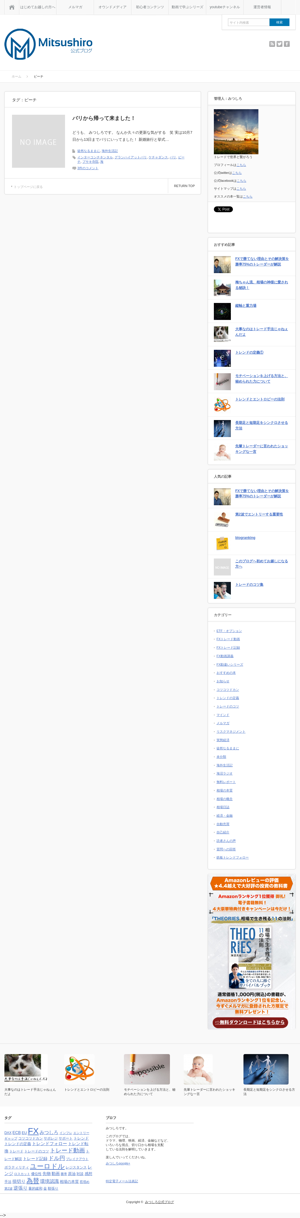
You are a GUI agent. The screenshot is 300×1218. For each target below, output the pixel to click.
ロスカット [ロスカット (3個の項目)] (22, 1174)
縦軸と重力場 (245, 306)
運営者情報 (262, 7)
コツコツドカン (228, 689)
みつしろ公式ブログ (159, 1202)
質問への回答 (226, 849)
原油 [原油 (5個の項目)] (72, 1173)
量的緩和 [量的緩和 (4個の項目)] (35, 1188)
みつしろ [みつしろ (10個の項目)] (49, 1132)
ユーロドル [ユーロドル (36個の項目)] (47, 1166)
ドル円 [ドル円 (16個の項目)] (56, 1158)
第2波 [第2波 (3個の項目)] (8, 1188)
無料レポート (226, 782)
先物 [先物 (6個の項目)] (46, 1173)
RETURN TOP (184, 186)
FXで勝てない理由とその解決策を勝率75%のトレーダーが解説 (262, 261)
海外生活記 (110, 151)
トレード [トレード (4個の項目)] (16, 1151)
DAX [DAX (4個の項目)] (7, 1133)
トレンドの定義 (228, 698)
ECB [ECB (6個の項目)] (17, 1132)
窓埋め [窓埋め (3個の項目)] (84, 1181)
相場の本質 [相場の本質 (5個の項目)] (69, 1181)
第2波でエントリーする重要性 (259, 514)
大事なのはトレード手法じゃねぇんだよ (261, 332)
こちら (241, 165)
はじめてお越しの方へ (37, 7)
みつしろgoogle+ (118, 1163)
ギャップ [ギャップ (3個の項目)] (10, 1138)
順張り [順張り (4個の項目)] (53, 1188)
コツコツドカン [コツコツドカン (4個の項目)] (30, 1138)
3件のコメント (87, 168)
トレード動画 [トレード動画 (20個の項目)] (67, 1150)
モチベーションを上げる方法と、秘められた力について (261, 378)
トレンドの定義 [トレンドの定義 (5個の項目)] (17, 1144)
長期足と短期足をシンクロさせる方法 (261, 425)
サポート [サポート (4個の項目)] (66, 1138)
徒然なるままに (88, 151)
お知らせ (223, 681)
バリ (173, 157)
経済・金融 (225, 815)
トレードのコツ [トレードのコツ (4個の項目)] (36, 1151)
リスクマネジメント (231, 731)
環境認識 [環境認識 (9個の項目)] (49, 1181)
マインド (223, 715)
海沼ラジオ (225, 773)
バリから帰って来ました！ (104, 118)
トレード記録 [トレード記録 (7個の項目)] (35, 1158)
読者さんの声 (226, 840)
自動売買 (223, 824)
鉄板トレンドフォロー (233, 857)
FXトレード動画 (228, 639)
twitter (279, 44)
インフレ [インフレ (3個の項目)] (65, 1133)
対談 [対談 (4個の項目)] (79, 1174)
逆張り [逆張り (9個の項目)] (20, 1188)
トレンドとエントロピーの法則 (259, 399)
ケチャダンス (158, 157)
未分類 (221, 756)
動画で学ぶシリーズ (187, 7)
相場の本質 (225, 790)
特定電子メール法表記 (122, 1181)
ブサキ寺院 (90, 161)
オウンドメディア (112, 7)
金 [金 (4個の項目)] (45, 1188)
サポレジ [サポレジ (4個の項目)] (51, 1138)
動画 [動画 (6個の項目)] (56, 1173)
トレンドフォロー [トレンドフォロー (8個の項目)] (49, 1143)
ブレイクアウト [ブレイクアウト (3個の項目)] (77, 1159)
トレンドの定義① (249, 352)
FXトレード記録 (228, 647)
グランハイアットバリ (131, 157)
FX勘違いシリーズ (230, 664)
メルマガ (75, 7)
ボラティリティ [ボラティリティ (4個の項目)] (16, 1167)
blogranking (245, 538)
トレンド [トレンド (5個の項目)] (81, 1138)
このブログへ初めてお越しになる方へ (261, 564)
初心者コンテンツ (150, 7)
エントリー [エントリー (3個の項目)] (81, 1133)
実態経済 (223, 740)
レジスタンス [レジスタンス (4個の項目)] (76, 1167)
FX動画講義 (225, 656)
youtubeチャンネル (225, 7)
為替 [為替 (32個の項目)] (32, 1180)
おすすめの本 (226, 672)
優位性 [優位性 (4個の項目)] (36, 1174)
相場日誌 (223, 807)
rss (272, 44)
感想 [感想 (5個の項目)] (88, 1173)
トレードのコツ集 (249, 585)
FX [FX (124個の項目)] (33, 1131)
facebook (287, 44)
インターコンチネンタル (95, 157)
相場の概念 (225, 799)
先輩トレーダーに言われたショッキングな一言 (261, 449)
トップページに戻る (28, 187)
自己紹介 (223, 832)
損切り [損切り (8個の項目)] (18, 1181)
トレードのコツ (228, 706)
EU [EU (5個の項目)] (24, 1132)
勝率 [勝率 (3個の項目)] (64, 1174)
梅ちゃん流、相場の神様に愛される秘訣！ (261, 285)
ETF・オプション (229, 631)
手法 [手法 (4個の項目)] (7, 1182)
